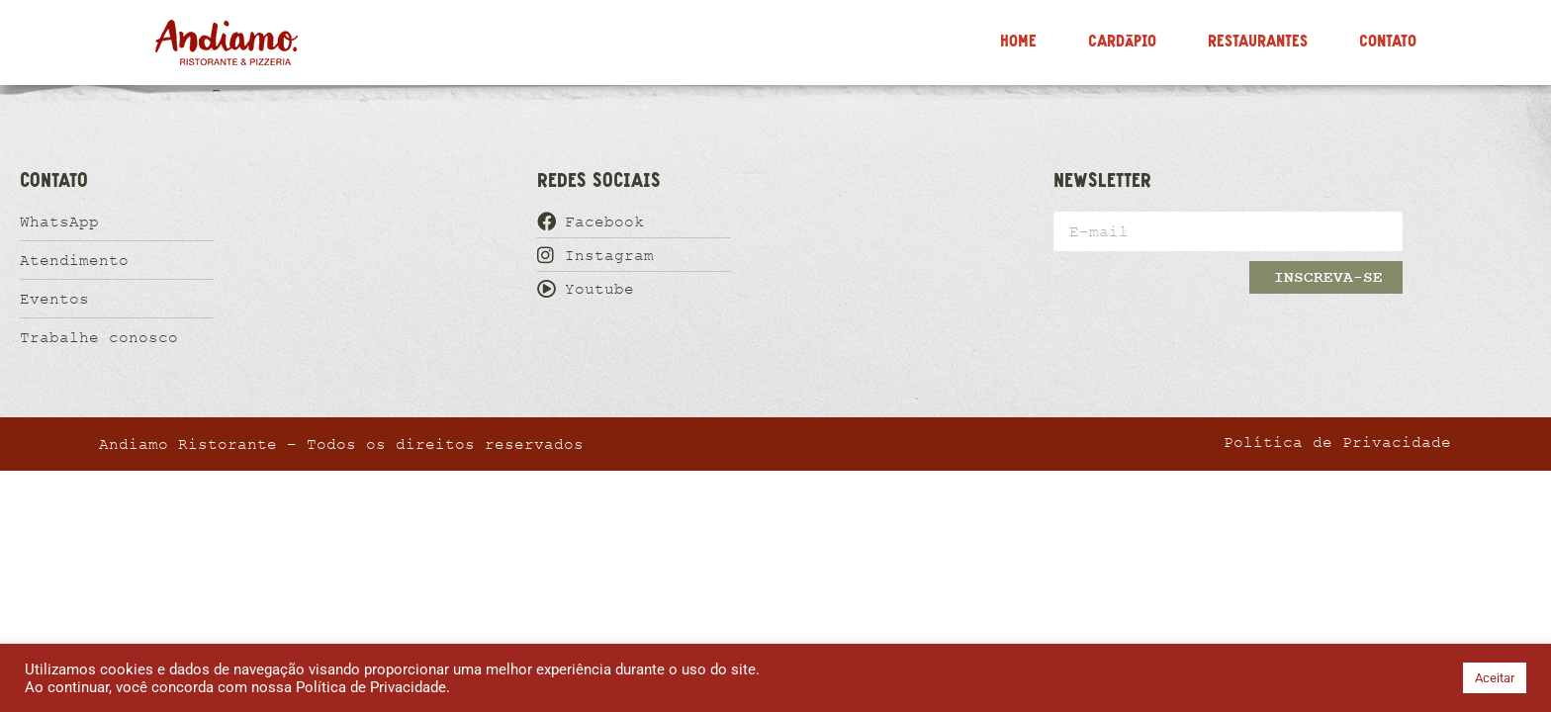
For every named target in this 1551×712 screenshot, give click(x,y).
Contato (1387, 42)
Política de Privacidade (371, 687)
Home (1018, 42)
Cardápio (1122, 42)
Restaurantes (1258, 42)
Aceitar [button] (1494, 677)
